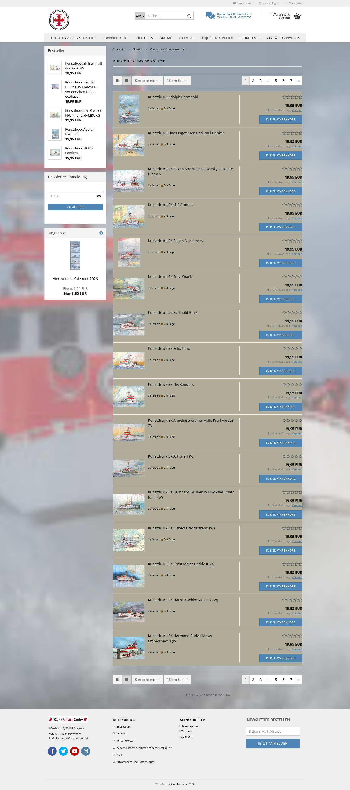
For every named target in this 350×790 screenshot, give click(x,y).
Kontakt (121, 733)
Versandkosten (126, 740)
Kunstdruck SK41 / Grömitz (171, 204)
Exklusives (144, 38)
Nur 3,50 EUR (75, 291)
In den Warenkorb (281, 119)
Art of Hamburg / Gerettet (73, 38)
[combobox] (147, 80)
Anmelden (75, 207)
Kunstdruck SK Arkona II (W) (171, 456)
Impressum (124, 726)
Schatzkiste (250, 38)
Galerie (166, 38)
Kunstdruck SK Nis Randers (171, 384)
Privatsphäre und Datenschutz (135, 762)
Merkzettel (293, 3)
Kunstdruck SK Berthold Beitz (172, 312)
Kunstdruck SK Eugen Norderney (175, 240)
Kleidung (186, 38)
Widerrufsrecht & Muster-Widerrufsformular (144, 748)
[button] (243, 3)
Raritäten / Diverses (283, 38)
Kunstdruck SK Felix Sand (169, 348)
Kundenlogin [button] (268, 3)
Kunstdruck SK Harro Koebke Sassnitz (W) (183, 599)
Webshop (161, 784)
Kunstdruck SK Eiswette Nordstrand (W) (181, 528)
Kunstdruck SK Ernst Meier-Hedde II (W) (181, 564)
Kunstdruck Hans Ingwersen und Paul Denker (186, 133)
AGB (119, 755)
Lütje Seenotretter (217, 38)
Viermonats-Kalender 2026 (75, 278)
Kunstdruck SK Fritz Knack (170, 276)
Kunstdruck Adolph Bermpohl (173, 97)
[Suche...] (140, 16)
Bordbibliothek (115, 38)
